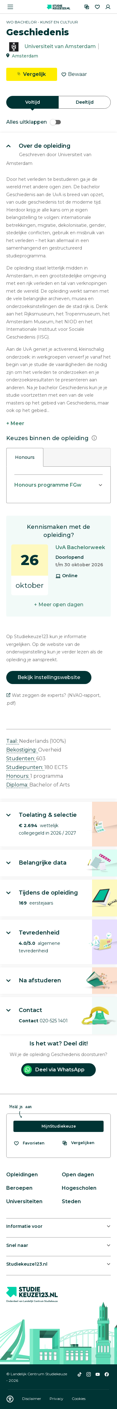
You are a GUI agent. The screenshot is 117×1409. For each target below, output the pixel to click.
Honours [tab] (25, 457)
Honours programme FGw (47, 485)
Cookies (78, 1398)
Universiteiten (24, 1201)
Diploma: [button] (17, 785)
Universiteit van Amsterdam (60, 46)
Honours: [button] (18, 776)
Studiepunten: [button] (25, 767)
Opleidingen (22, 1175)
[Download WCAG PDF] (10, 1399)
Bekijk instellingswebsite (48, 677)
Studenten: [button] (21, 759)
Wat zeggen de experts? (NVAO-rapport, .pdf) (53, 699)
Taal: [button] (12, 741)
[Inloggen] (108, 7)
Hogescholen (79, 1188)
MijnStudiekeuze (58, 1126)
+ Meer (15, 423)
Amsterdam (25, 56)
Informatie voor (24, 1226)
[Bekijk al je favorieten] (28, 1143)
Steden (71, 1201)
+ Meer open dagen (58, 605)
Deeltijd (85, 102)
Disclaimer (32, 1398)
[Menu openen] (10, 7)
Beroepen (19, 1188)
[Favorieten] (97, 7)
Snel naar (17, 1245)
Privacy (57, 1398)
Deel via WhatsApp (54, 1069)
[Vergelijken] (87, 7)
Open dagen (78, 1175)
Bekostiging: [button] (22, 750)
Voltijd (32, 102)
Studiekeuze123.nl (26, 1264)
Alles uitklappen (33, 122)
